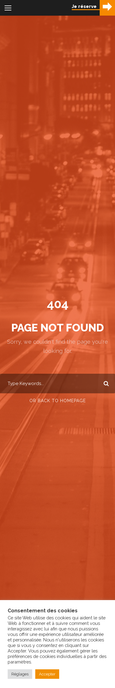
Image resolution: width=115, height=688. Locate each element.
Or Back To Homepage (57, 400)
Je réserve (84, 6)
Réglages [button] (20, 674)
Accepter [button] (47, 674)
